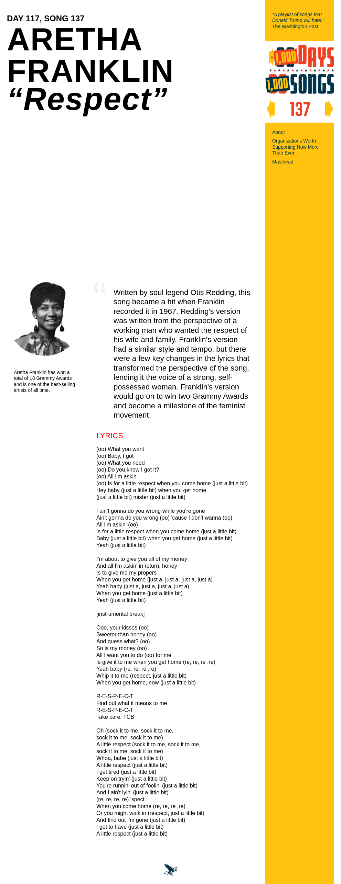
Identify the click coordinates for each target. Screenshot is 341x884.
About (278, 132)
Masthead (282, 162)
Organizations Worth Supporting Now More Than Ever (295, 147)
